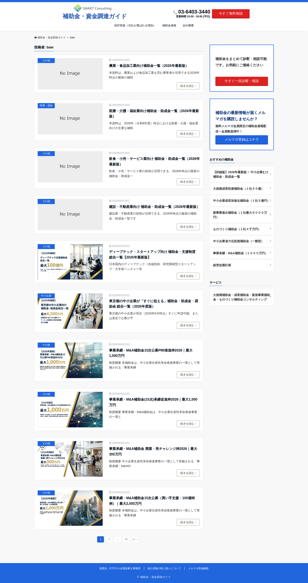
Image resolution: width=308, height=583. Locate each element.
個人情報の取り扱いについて (164, 568)
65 (126, 539)
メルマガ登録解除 (198, 568)
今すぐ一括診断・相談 (242, 81)
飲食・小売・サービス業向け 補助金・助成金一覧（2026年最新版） (154, 161)
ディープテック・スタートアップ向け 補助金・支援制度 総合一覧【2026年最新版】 (152, 254)
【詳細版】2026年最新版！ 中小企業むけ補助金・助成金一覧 (240, 174)
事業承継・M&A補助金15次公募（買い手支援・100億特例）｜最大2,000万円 (152, 500)
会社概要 (188, 25)
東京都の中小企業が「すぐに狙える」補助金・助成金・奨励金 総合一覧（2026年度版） (153, 303)
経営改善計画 (222, 265)
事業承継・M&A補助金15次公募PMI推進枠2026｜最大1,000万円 (150, 353)
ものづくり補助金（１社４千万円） (237, 229)
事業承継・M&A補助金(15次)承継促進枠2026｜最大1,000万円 (153, 402)
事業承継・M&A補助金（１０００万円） (240, 253)
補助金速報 (169, 25)
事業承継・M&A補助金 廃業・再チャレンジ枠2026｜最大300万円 (153, 451)
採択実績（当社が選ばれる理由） (135, 25)
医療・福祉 (46, 105)
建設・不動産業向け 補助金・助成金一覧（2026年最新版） (154, 207)
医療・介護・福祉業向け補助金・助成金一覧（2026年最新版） (154, 113)
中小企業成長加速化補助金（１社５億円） (241, 200)
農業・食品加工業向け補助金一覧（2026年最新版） (149, 66)
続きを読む (189, 85)
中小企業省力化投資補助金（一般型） (238, 241)
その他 (46, 60)
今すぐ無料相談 (231, 13)
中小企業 (46, 295)
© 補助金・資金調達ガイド (154, 576)
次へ (135, 539)
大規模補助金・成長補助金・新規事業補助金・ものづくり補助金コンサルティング (241, 297)
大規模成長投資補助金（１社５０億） (238, 188)
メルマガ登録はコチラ (242, 139)
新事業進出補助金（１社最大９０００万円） (240, 215)
